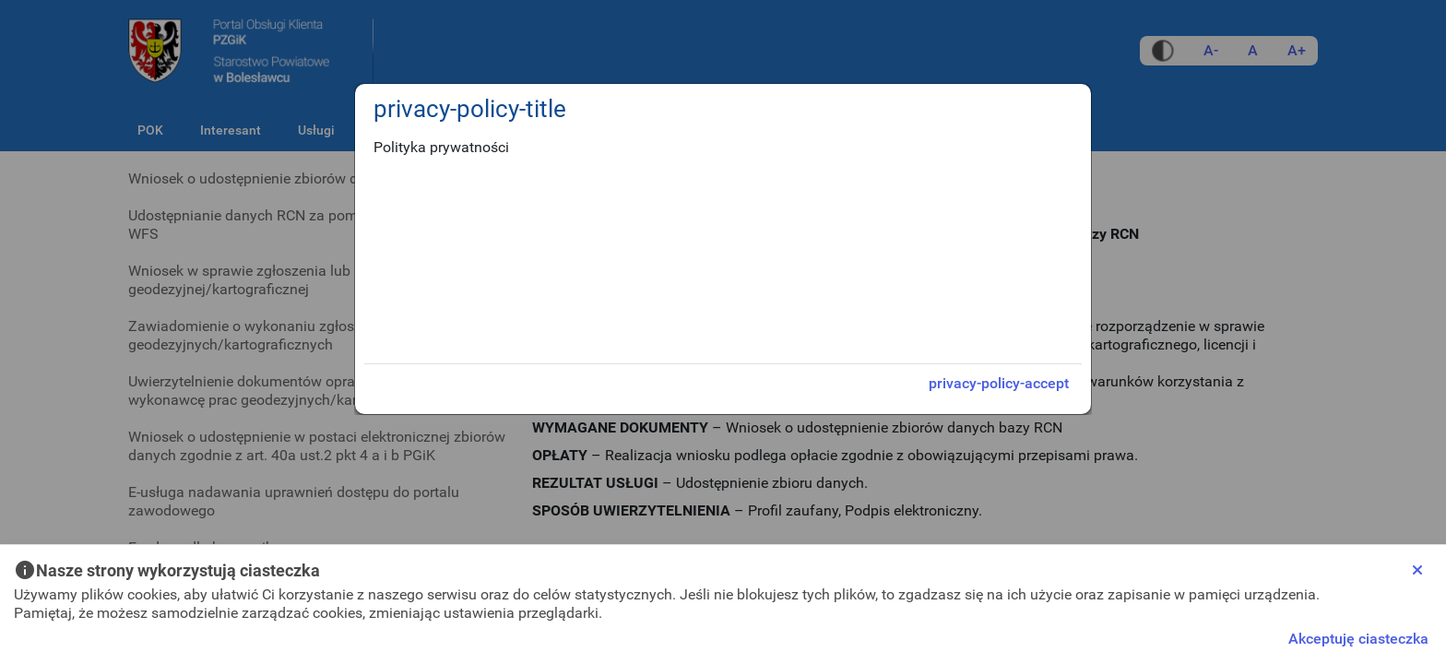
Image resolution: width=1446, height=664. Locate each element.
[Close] (1417, 570)
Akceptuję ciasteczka (1358, 638)
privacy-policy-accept (999, 383)
